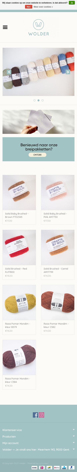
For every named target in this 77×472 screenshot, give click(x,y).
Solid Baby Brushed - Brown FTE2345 (16, 215)
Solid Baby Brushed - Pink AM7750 (55, 215)
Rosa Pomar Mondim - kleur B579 (17, 325)
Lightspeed (43, 463)
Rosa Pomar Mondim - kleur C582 (56, 325)
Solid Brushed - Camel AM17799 (56, 270)
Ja (72, 3)
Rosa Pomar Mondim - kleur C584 (17, 380)
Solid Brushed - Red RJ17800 (16, 270)
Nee (28, 7)
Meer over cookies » (43, 7)
